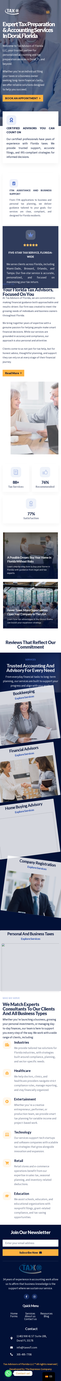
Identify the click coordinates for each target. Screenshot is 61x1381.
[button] (47, 12)
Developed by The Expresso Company (30, 1369)
